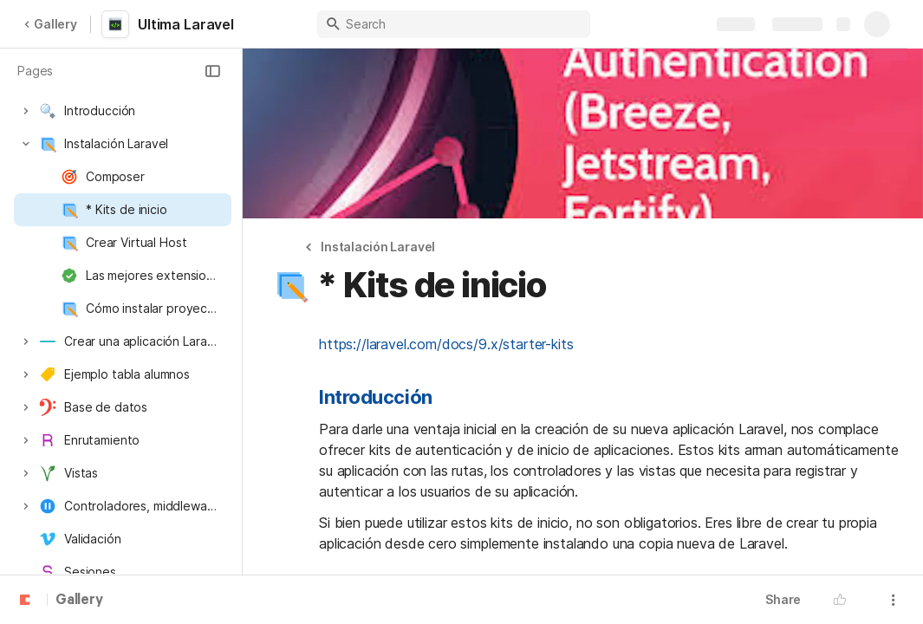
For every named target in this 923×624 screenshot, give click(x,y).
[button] (212, 71)
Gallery (50, 23)
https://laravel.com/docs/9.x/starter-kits (446, 344)
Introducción (375, 397)
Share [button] (783, 599)
